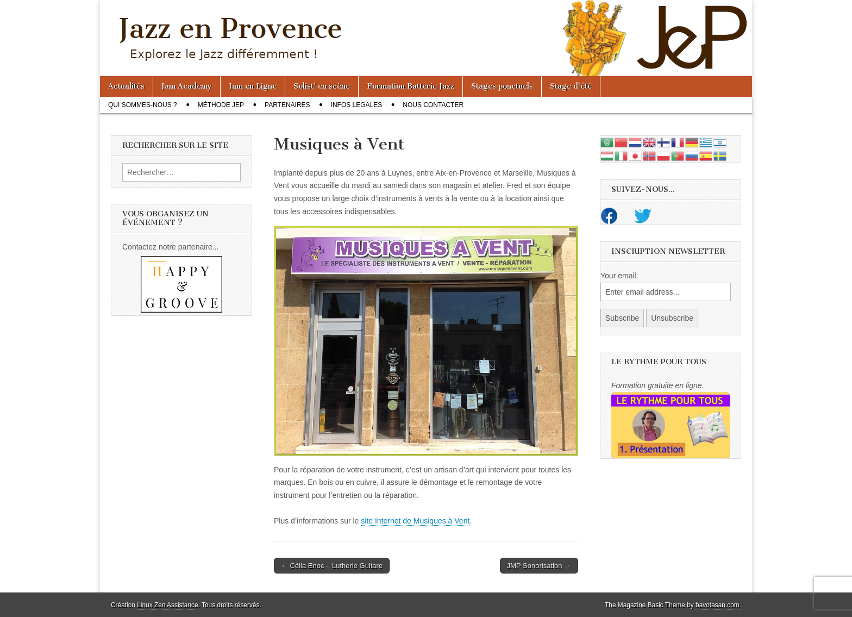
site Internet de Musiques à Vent (415, 520)
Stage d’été (571, 86)
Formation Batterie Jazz (410, 86)
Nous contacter (433, 105)
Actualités (126, 86)
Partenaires (287, 105)
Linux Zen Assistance (167, 605)
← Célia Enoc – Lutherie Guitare (332, 566)
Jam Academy (186, 86)
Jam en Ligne (253, 86)
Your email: (619, 275)
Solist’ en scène (321, 86)
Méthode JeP (221, 105)
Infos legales (357, 105)
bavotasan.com (718, 605)
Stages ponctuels (502, 86)
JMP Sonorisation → (539, 566)
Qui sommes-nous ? (142, 105)
